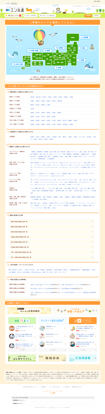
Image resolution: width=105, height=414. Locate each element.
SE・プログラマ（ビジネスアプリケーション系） (44, 180)
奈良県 (54, 101)
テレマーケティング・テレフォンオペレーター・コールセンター (51, 167)
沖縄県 (71, 124)
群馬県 (66, 97)
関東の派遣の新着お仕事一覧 (19, 221)
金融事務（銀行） (85, 154)
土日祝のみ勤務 (57, 270)
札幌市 (32, 137)
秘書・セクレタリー (72, 151)
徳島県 (59, 120)
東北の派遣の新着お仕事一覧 (19, 242)
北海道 (32, 108)
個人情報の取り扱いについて (30, 386)
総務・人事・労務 (88, 151)
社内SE (37, 182)
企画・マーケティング (55, 154)
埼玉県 (44, 97)
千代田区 (54, 137)
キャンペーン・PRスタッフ (60, 165)
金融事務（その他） (58, 156)
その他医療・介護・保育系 (39, 199)
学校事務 (46, 151)
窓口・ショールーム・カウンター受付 (79, 165)
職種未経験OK (86, 270)
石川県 (43, 116)
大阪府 (32, 101)
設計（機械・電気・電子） (72, 188)
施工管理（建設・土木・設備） (64, 190)
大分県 (54, 124)
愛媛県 (70, 120)
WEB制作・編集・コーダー (69, 173)
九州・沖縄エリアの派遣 (16, 124)
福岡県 (32, 124)
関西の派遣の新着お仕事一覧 (19, 226)
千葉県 (49, 97)
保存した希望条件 (31, 15)
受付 (81, 151)
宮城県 (43, 112)
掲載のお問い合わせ (96, 6)
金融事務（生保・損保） (44, 156)
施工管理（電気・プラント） (82, 190)
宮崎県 (59, 124)
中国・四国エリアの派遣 (16, 120)
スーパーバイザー (74, 167)
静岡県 (43, 105)
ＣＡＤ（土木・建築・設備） (55, 188)
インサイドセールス (53, 162)
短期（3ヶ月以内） (30, 270)
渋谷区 (48, 137)
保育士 (61, 197)
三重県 (48, 105)
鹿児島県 (65, 124)
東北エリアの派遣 (14, 112)
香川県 (64, 120)
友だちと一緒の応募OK (23, 272)
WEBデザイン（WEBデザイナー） (40, 173)
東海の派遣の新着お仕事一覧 (19, 232)
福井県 (48, 116)
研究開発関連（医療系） (89, 197)
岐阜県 (37, 105)
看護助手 (67, 197)
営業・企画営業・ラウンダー (38, 162)
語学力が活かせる (36, 272)
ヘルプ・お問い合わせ (76, 6)
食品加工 (45, 203)
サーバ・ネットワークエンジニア (49, 182)
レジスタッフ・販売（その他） (43, 165)
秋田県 (48, 112)
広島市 (46, 139)
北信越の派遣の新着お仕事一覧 (20, 247)
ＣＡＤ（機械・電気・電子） (38, 188)
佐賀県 (37, 124)
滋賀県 (48, 101)
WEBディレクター (55, 173)
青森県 (32, 112)
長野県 (54, 116)
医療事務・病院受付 (36, 197)
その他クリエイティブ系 (57, 176)
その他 (53, 208)
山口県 (54, 120)
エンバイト (14, 3)
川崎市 (70, 137)
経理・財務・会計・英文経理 (57, 151)
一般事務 (33, 151)
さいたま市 (82, 137)
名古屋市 (89, 137)
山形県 (54, 112)
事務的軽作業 (41, 158)
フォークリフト (81, 203)
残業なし (65, 270)
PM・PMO (62, 184)
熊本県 (48, 124)
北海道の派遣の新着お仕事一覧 (20, 237)
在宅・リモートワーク (60, 272)
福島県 (59, 112)
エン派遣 (7, 3)
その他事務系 (50, 158)
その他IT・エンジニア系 (73, 184)
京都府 (43, 101)
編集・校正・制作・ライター (86, 173)
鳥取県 (32, 120)
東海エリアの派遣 (14, 104)
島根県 (37, 120)
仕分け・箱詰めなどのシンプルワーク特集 (42, 292)
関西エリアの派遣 (14, 100)
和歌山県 (59, 101)
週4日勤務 (49, 270)
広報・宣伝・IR (43, 154)
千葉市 (75, 137)
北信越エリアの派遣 (15, 116)
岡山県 (43, 120)
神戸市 (40, 139)
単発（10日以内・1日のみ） (16, 270)
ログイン (96, 15)
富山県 (37, 116)
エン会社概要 (66, 386)
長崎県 (43, 124)
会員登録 (88, 15)
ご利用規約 (43, 386)
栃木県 (60, 97)
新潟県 (32, 116)
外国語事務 (76, 154)
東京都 (32, 97)
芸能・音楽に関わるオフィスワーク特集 (72, 284)
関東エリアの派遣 (14, 97)
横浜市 (64, 137)
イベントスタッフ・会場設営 (60, 205)
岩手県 (37, 112)
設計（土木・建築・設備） (88, 188)
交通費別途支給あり (75, 270)
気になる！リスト (14, 15)
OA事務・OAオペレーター (80, 156)
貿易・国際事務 (67, 154)
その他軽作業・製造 (75, 205)
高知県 (75, 120)
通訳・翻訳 (68, 156)
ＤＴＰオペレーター (43, 176)
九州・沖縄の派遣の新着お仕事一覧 (21, 257)
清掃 (50, 205)
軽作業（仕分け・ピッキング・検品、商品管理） (62, 203)
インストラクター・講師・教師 (42, 208)
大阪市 (35, 139)
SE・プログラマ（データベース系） (68, 180)
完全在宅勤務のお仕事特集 (68, 288)
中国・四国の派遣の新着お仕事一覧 (21, 252)
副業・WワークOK (48, 272)
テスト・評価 (63, 182)
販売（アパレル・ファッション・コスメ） (71, 162)
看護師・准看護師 (76, 197)
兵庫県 (37, 101)
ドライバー (44, 205)
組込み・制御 (35, 190)
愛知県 (32, 105)
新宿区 (43, 137)
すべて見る (22, 349)
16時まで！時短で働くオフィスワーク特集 (42, 284)
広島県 (48, 120)
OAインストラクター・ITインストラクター (46, 184)
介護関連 (55, 197)
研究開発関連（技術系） (47, 190)
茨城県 (55, 97)
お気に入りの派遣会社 (48, 15)
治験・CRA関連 (47, 197)
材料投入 (37, 205)
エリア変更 (35, 10)
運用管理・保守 (73, 182)
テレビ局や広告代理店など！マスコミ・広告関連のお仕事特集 (78, 292)
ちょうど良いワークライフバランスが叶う (15, 7)
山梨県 (71, 97)
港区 (60, 137)
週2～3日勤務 (40, 270)
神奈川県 (38, 97)
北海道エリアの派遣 (15, 108)
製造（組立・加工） (36, 203)
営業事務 (39, 151)
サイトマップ (87, 6)
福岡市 (51, 139)
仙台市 (37, 137)
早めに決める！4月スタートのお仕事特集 (41, 288)
